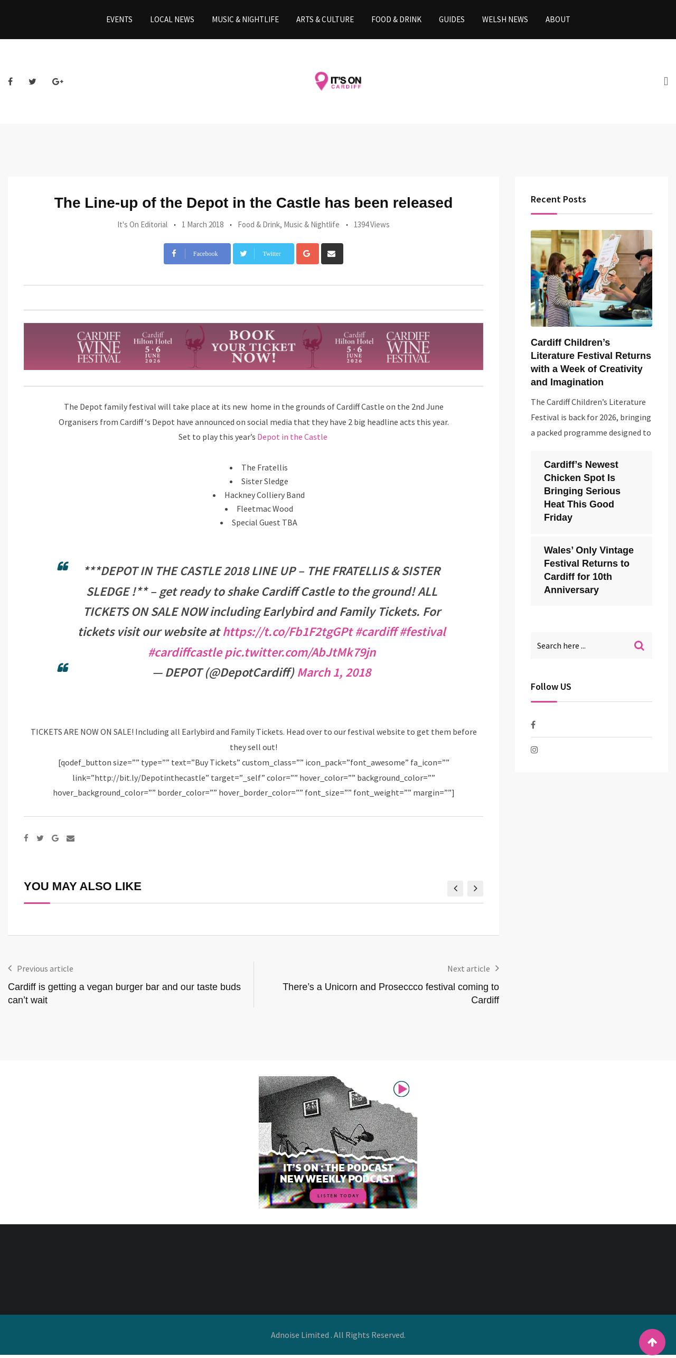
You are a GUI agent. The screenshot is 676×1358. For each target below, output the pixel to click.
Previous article (45, 971)
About (558, 21)
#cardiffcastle (185, 655)
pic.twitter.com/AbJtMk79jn (299, 655)
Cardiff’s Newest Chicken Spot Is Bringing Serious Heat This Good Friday (582, 494)
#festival (422, 634)
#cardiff (376, 634)
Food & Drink (396, 21)
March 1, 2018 (334, 675)
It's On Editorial (142, 228)
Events (119, 21)
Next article (468, 971)
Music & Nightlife (245, 21)
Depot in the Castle (293, 440)
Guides (452, 21)
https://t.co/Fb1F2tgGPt (287, 634)
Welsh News (505, 21)
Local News (172, 21)
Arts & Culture (325, 21)
